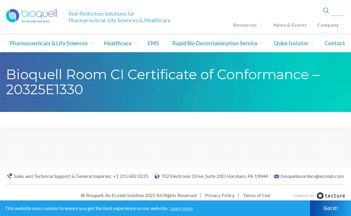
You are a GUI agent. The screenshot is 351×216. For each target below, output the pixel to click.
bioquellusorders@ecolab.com (312, 176)
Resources (245, 25)
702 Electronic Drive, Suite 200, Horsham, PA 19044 (214, 176)
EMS (153, 43)
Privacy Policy (220, 195)
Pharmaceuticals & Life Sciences (49, 43)
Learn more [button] (181, 208)
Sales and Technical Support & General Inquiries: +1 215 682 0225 (81, 176)
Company (328, 25)
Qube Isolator (291, 43)
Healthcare (118, 43)
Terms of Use (256, 195)
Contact (335, 43)
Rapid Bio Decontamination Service (215, 43)
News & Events (290, 25)
